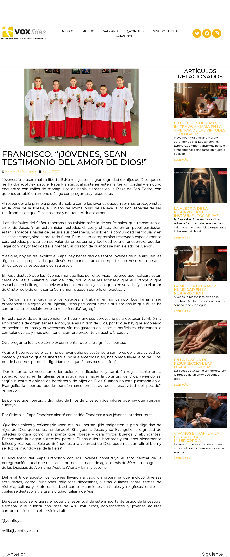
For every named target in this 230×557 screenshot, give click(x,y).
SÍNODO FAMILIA (165, 31)
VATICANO (110, 31)
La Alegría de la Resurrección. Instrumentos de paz (196, 212)
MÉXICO (67, 31)
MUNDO (88, 31)
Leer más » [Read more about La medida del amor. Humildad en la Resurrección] (182, 311)
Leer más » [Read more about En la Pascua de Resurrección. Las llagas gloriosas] (182, 384)
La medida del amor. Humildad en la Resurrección (195, 289)
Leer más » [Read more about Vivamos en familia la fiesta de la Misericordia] (182, 458)
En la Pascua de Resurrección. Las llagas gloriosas (193, 363)
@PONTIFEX (135, 31)
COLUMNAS (124, 35)
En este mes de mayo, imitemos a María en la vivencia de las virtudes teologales (199, 128)
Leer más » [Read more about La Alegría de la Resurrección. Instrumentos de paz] (182, 237)
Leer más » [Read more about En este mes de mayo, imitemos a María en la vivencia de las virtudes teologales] (182, 160)
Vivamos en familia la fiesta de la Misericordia (196, 437)
